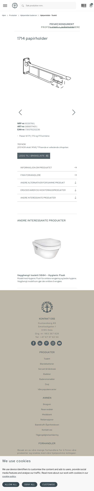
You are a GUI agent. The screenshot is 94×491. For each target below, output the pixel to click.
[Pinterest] (46, 343)
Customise (48, 484)
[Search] (23, 6)
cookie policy (9, 476)
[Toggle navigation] (5, 5)
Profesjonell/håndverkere (60, 27)
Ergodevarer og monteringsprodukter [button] (48, 190)
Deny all (29, 484)
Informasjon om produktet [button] (48, 167)
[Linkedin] (40, 343)
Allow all (11, 484)
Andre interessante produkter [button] (48, 197)
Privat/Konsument (62, 24)
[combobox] (51, 6)
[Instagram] (52, 343)
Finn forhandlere (48, 175)
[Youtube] (59, 343)
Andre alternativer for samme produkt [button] (48, 182)
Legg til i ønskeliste (33, 155)
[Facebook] (33, 343)
